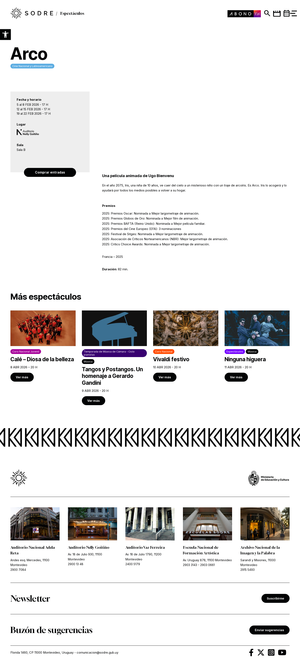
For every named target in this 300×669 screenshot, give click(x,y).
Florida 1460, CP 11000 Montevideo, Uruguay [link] (42, 653)
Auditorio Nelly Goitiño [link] (89, 547)
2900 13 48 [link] (75, 564)
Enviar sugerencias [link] (269, 630)
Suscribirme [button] (275, 598)
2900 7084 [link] (18, 570)
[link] (43, 346)
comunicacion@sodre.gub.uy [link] (98, 653)
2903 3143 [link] (190, 565)
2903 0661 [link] (207, 565)
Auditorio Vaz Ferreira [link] (145, 547)
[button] (5, 34)
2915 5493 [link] (247, 570)
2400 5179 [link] (132, 564)
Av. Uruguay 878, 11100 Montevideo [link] (207, 560)
